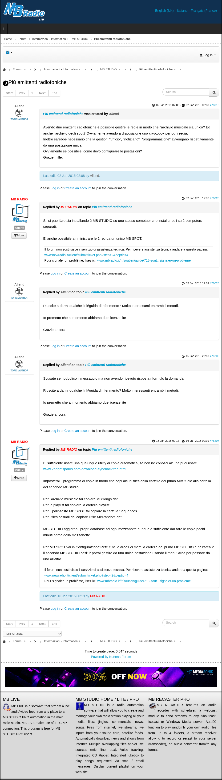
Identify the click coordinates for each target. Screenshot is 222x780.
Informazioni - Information (49, 39)
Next (42, 93)
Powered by (99, 657)
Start (9, 93)
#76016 (214, 105)
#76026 (214, 283)
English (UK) (164, 10)
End (54, 93)
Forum (22, 39)
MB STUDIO (80, 39)
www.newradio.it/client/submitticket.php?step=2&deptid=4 (86, 255)
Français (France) (204, 10)
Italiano (182, 10)
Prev (22, 93)
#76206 (214, 356)
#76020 (214, 198)
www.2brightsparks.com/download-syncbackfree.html (84, 469)
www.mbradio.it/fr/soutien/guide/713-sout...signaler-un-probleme (144, 260)
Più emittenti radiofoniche (63, 114)
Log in (55, 188)
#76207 (214, 440)
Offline (19, 227)
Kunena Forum (120, 657)
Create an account (78, 188)
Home (8, 39)
